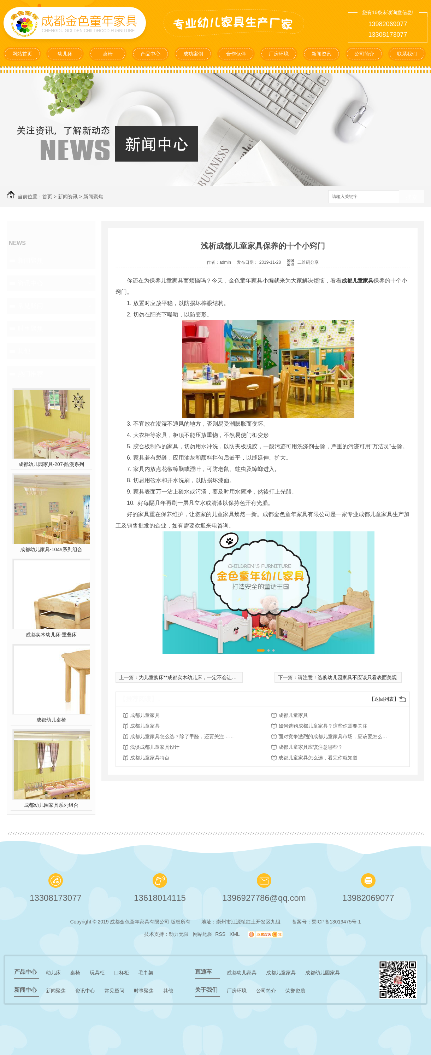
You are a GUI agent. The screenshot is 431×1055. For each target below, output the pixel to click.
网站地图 (203, 934)
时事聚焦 (30, 328)
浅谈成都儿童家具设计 (154, 747)
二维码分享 (308, 262)
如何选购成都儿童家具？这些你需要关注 (322, 726)
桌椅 (108, 54)
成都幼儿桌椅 (51, 720)
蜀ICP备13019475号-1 (336, 922)
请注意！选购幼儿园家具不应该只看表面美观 (347, 677)
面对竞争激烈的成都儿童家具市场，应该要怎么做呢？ (334, 736)
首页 (47, 196)
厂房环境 (279, 54)
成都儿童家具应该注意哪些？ (310, 747)
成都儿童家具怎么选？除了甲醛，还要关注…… (182, 736)
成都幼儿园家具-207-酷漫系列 (51, 464)
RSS (221, 934)
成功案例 (193, 54)
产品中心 (150, 54)
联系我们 (407, 54)
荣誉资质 (295, 990)
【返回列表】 (384, 699)
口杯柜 (121, 972)
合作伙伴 (236, 54)
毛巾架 (145, 972)
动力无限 (179, 934)
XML (235, 934)
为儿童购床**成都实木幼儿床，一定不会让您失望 (193, 677)
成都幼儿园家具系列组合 (51, 805)
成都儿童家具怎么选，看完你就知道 (318, 757)
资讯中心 (30, 283)
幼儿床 (65, 54)
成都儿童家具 (357, 281)
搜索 (411, 197)
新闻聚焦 (93, 196)
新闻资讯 (321, 54)
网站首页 (22, 54)
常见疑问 (30, 305)
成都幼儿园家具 (322, 972)
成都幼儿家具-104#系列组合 (51, 549)
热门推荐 (30, 373)
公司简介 (364, 54)
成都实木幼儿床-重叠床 (51, 634)
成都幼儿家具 (241, 972)
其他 (24, 351)
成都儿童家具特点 (150, 757)
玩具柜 (97, 972)
